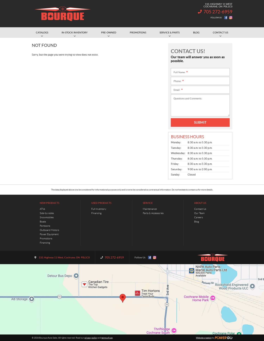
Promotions (46, 238)
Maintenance (150, 209)
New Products (49, 203)
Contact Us (200, 209)
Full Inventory (98, 209)
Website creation (204, 338)
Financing (45, 242)
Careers (198, 217)
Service (148, 203)
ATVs (42, 209)
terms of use (107, 338)
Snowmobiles (47, 217)
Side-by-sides (47, 213)
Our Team (199, 213)
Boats (43, 221)
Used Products (101, 203)
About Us (200, 203)
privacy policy (90, 338)
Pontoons (45, 225)
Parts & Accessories (153, 213)
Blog (196, 221)
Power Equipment (49, 234)
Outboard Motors (49, 230)
